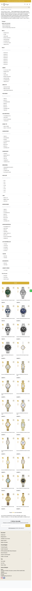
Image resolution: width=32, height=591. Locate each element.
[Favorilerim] (25, 4)
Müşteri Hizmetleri (4, 542)
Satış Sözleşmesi (4, 552)
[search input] (15, 7)
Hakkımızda (3, 534)
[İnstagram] (2, 578)
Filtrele (15, 282)
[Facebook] (4, 578)
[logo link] (8, 4)
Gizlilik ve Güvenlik (4, 556)
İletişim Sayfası (3, 540)
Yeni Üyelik (3, 561)
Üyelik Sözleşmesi (4, 548)
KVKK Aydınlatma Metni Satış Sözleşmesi (8, 550)
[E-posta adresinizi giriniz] (15, 525)
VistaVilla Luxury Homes (5, 538)
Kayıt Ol (27, 525)
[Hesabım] (27, 4)
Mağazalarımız (3, 536)
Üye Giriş (2, 563)
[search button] (29, 7)
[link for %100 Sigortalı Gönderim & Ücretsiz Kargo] (15, 1)
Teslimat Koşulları (4, 547)
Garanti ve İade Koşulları (5, 554)
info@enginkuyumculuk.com (6, 575)
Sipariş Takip (3, 564)
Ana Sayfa (2, 9)
